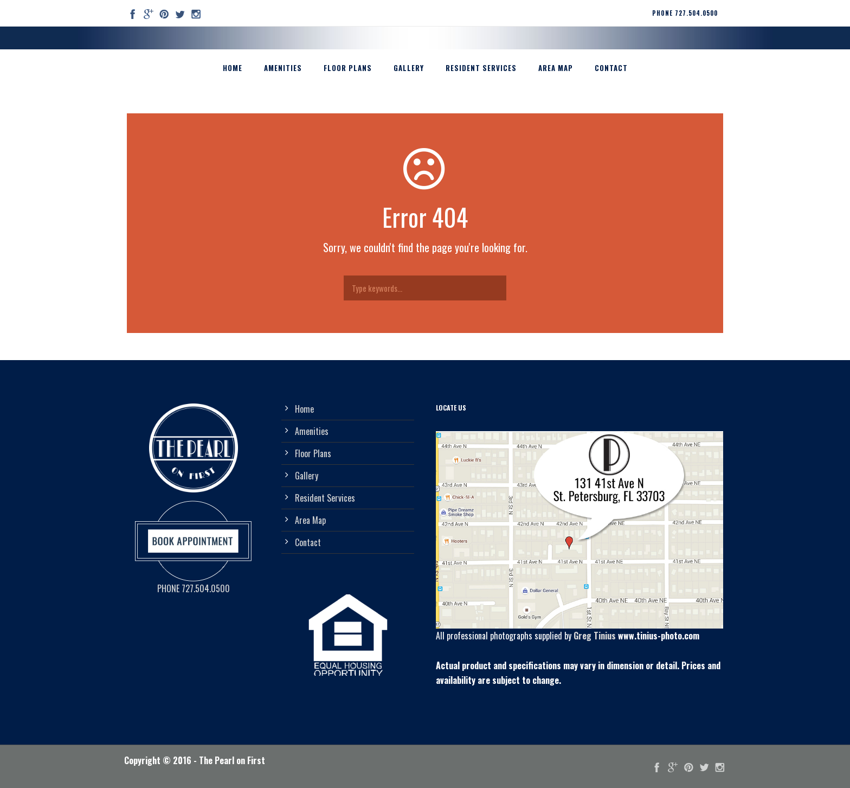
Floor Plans (348, 67)
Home (232, 67)
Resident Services (481, 67)
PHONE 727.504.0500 (685, 13)
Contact (611, 67)
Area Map (555, 67)
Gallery (409, 67)
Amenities (283, 67)
